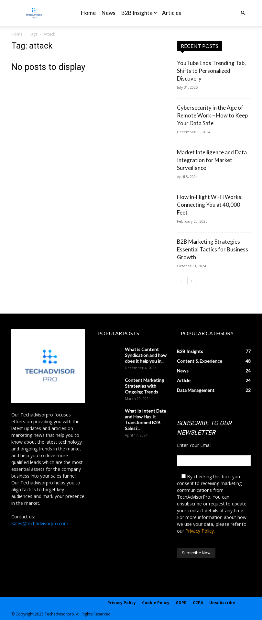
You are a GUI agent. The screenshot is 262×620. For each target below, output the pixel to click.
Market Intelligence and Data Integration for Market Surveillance (212, 160)
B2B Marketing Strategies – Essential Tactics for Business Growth (212, 249)
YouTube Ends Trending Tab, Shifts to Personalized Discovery (211, 71)
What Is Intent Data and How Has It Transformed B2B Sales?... (145, 419)
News (108, 12)
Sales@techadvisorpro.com (39, 523)
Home (88, 12)
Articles (171, 12)
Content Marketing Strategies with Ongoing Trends (144, 385)
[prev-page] (181, 281)
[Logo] (34, 13)
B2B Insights (139, 12)
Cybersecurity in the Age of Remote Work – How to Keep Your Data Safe (212, 115)
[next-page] (191, 281)
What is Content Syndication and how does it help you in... (146, 355)
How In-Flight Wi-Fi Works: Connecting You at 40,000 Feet (210, 205)
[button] (243, 13)
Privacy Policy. (200, 531)
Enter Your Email (194, 445)
